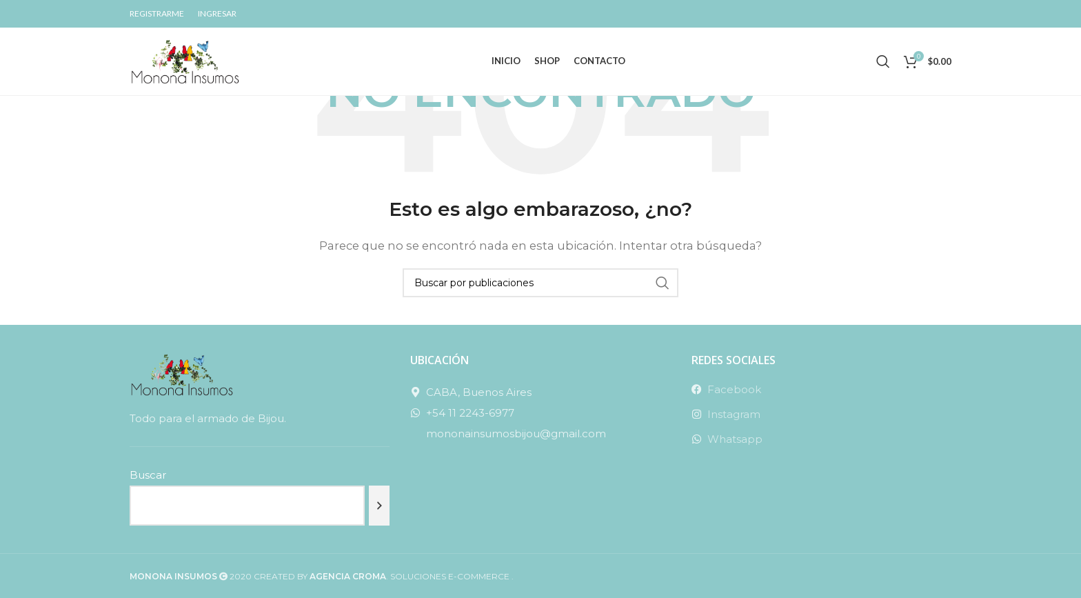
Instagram (733, 414)
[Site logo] (185, 62)
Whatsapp (734, 439)
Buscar (148, 474)
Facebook (734, 389)
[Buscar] (883, 64)
